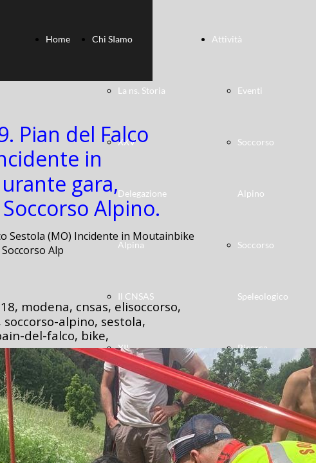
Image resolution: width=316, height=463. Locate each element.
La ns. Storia (141, 90)
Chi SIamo (112, 38)
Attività (227, 38)
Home (58, 38)
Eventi (250, 90)
